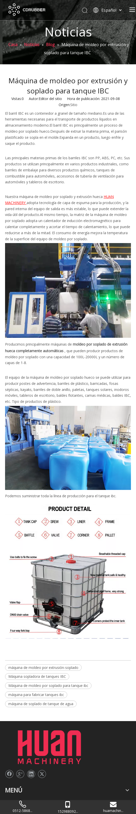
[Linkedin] (31, 740)
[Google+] (20, 740)
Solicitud (12, 788)
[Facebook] (9, 740)
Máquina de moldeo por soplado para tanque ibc (48, 685)
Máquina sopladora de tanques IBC (37, 676)
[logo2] (9, 729)
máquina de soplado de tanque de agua (40, 703)
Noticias (11, 782)
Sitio (73, 104)
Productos (13, 776)
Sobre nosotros (18, 770)
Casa (9, 764)
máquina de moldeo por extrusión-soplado (43, 667)
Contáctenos (15, 794)
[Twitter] (42, 740)
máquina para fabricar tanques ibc (36, 694)
